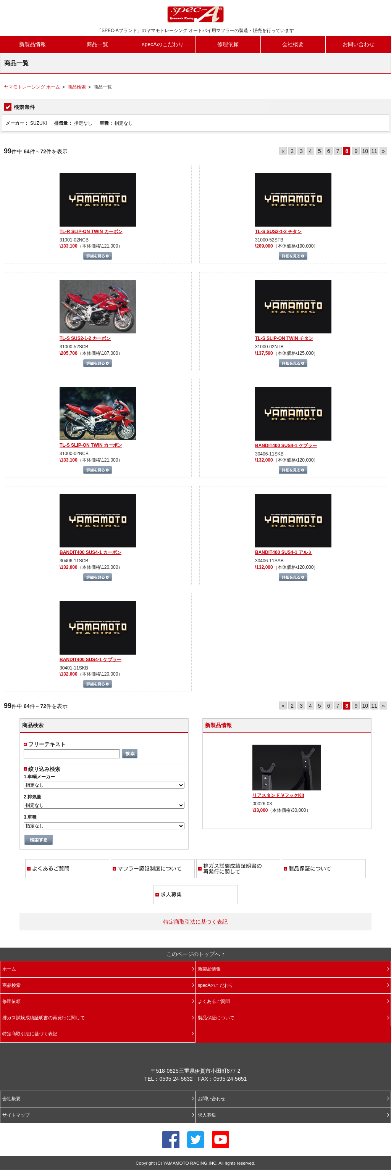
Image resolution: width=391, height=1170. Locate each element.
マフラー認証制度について (153, 868)
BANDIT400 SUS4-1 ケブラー (286, 445)
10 (365, 151)
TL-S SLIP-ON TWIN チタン (284, 338)
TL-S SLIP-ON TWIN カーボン (91, 445)
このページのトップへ (193, 954)
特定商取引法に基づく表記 (195, 922)
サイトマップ (16, 1115)
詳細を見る (97, 256)
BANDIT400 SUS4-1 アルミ (283, 552)
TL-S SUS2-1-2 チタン (278, 231)
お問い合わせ (359, 44)
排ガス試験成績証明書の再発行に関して (238, 868)
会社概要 (293, 44)
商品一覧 (97, 44)
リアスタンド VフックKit (278, 795)
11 (374, 151)
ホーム (9, 969)
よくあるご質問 (67, 868)
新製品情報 (32, 44)
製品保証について (324, 868)
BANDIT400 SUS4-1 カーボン (90, 552)
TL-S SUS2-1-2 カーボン (85, 338)
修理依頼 (228, 44)
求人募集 (195, 894)
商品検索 (77, 87)
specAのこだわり (163, 44)
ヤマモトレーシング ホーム (32, 87)
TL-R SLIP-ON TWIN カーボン (91, 231)
